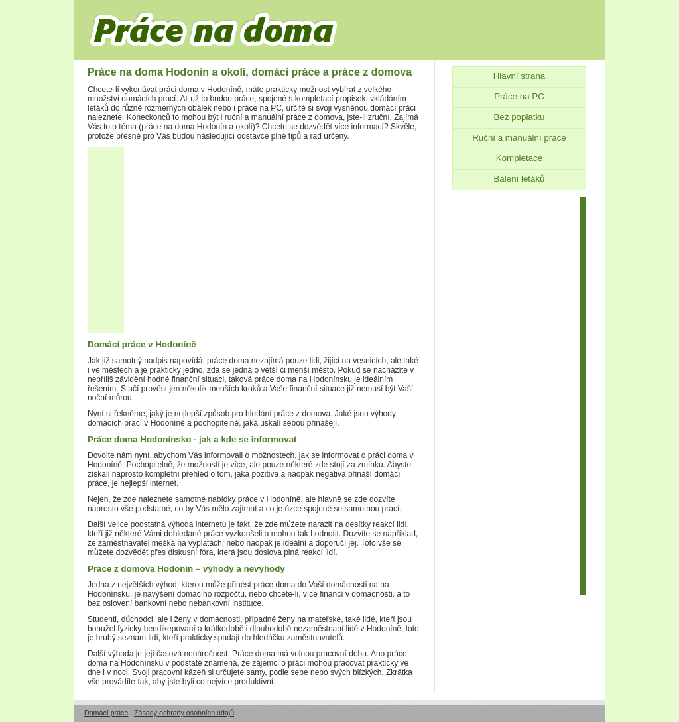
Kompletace (519, 158)
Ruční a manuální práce (519, 138)
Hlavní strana (519, 76)
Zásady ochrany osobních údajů (184, 713)
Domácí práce (106, 713)
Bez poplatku (518, 117)
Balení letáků (518, 179)
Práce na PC (519, 96)
